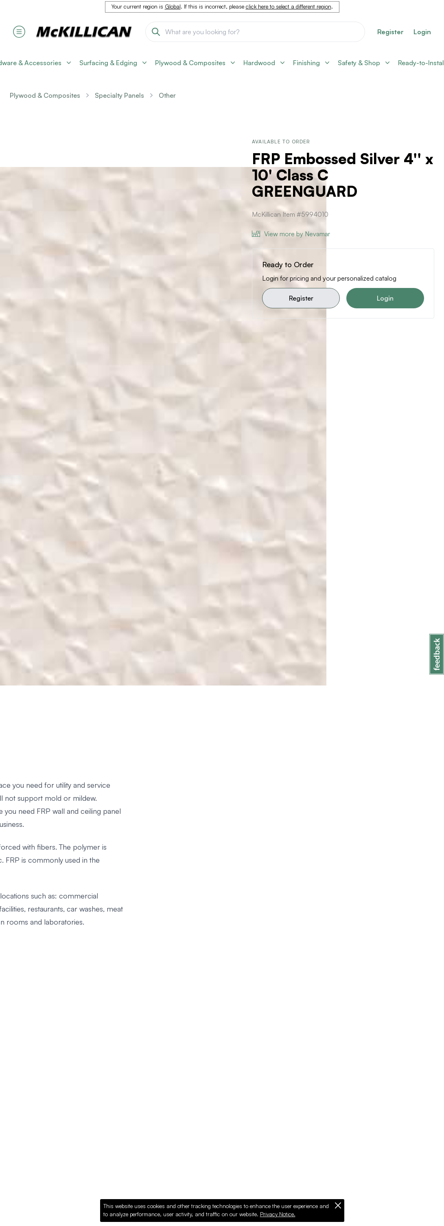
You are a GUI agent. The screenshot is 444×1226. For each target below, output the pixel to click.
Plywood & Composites (45, 95)
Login (422, 32)
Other (167, 95)
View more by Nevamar (291, 234)
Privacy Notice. (277, 1214)
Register (301, 298)
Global (173, 6)
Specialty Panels (119, 95)
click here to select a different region (288, 6)
